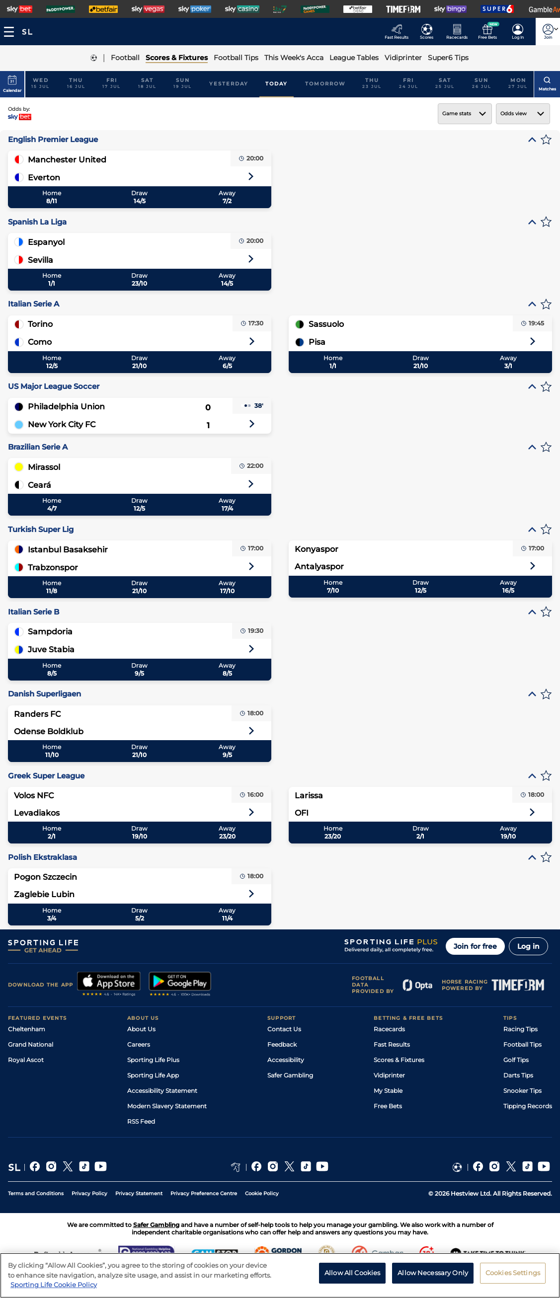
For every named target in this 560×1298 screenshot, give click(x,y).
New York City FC (61, 424)
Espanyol (46, 242)
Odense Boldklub (48, 731)
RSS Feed (141, 1121)
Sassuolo (326, 324)
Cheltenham (26, 1029)
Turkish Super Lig (41, 529)
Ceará (39, 485)
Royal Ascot (26, 1060)
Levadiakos (37, 813)
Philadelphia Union (66, 406)
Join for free (475, 946)
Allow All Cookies (352, 1276)
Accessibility (285, 1060)
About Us (141, 1029)
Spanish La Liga (37, 222)
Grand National (30, 1044)
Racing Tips (520, 1029)
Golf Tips (516, 1060)
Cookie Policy (262, 1193)
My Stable (388, 1090)
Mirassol (44, 467)
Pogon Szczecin (45, 877)
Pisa (317, 342)
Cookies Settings (512, 1276)
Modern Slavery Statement (167, 1106)
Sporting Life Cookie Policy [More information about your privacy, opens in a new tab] (53, 1288)
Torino (40, 324)
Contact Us (284, 1029)
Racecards (389, 1029)
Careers (138, 1044)
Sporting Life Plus (153, 1060)
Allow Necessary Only (433, 1276)
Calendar (12, 84)
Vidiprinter (389, 1075)
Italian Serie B (33, 611)
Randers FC (37, 714)
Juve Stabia (51, 649)
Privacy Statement (138, 1193)
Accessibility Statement (162, 1090)
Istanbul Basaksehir (68, 549)
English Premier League (53, 139)
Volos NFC (34, 795)
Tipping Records (527, 1106)
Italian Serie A (33, 303)
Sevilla (40, 260)
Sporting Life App (153, 1075)
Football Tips (522, 1044)
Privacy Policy (89, 1193)
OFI (302, 813)
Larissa (309, 795)
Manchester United (67, 159)
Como (40, 342)
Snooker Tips (522, 1090)
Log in (528, 946)
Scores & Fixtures (399, 1060)
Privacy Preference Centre (203, 1193)
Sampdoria (50, 631)
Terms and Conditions (36, 1193)
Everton (44, 177)
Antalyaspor (319, 566)
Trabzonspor (53, 567)
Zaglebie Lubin (44, 894)
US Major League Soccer (53, 386)
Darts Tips (518, 1075)
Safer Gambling (290, 1075)
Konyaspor (316, 549)
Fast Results (392, 1044)
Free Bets (388, 1106)
